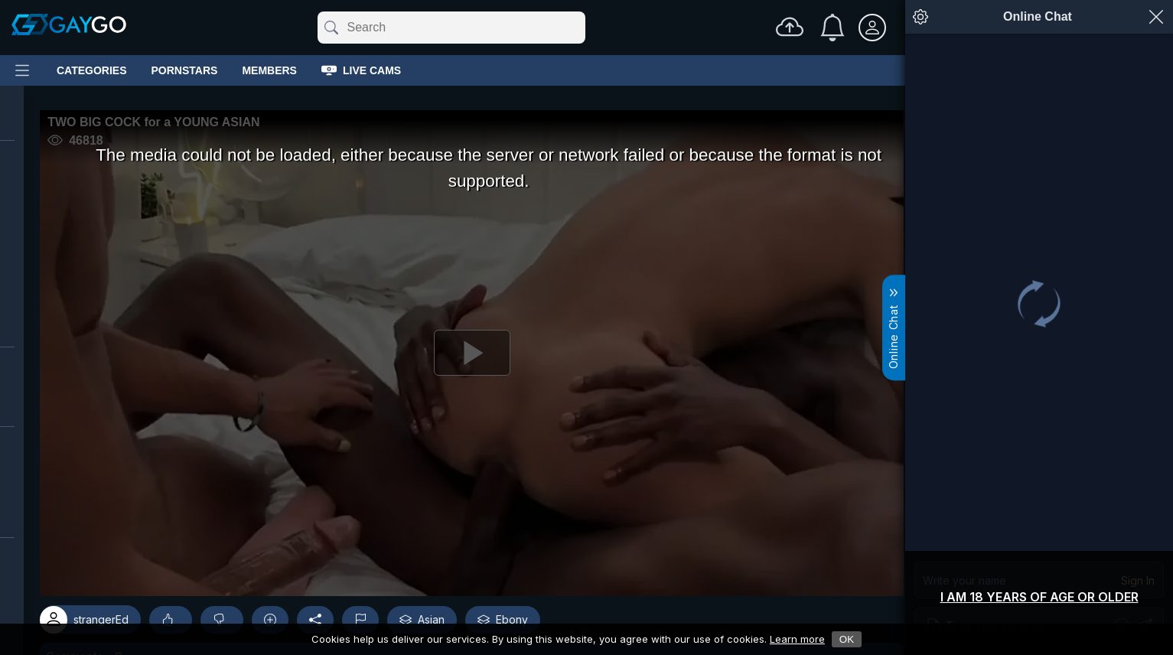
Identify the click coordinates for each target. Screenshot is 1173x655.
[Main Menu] (22, 70)
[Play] (464, 357)
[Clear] (582, 27)
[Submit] (330, 27)
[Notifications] (832, 27)
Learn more (797, 639)
